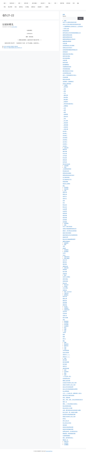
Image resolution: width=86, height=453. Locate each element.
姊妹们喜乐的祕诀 (67, 233)
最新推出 (66, 295)
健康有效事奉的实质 (67, 37)
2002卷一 (65, 131)
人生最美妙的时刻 (67, 169)
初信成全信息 (66, 171)
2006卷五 (65, 139)
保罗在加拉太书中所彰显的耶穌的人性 (72, 33)
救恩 (64, 334)
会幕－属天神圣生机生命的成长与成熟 (72, 410)
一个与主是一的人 (67, 376)
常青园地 (66, 250)
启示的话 (65, 311)
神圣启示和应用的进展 (68, 427)
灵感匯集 (66, 444)
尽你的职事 (65, 77)
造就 (16, 6)
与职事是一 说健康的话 (68, 81)
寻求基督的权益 (66, 68)
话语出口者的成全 (67, 83)
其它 (64, 202)
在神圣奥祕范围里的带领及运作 (70, 49)
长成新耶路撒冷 (66, 435)
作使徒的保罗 (66, 30)
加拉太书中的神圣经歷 (68, 387)
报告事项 (66, 223)
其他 (64, 200)
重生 (64, 185)
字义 (64, 93)
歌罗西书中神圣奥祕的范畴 (69, 414)
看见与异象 (65, 317)
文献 (64, 246)
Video (64, 255)
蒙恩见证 (33, 6)
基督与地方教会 (66, 56)
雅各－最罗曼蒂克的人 (68, 437)
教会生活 (65, 205)
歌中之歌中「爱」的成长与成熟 (70, 412)
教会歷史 (65, 97)
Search (64, 16)
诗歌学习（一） (66, 354)
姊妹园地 (66, 243)
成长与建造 (35, 3)
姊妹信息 (65, 149)
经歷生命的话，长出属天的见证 (70, 431)
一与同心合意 (66, 28)
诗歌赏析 (65, 122)
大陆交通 (65, 60)
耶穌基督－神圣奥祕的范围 (69, 433)
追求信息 (65, 162)
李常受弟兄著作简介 (68, 103)
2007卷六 (65, 142)
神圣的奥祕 (65, 181)
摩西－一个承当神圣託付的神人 (70, 404)
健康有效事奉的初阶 (67, 35)
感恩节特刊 (66, 256)
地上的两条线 (66, 391)
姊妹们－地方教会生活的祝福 (69, 230)
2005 (5, 46)
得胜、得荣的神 (66, 397)
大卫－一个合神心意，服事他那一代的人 (72, 393)
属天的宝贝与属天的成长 (68, 395)
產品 (65, 327)
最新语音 (65, 305)
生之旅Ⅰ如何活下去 (67, 179)
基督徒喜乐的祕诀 (67, 173)
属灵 (65, 244)
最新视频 (65, 302)
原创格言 (65, 269)
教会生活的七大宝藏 (67, 408)
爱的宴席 (66, 321)
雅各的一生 (65, 440)
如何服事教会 (66, 64)
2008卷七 (65, 144)
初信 (64, 89)
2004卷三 (65, 135)
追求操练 (65, 219)
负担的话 (65, 127)
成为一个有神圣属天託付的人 (69, 75)
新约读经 (65, 360)
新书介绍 (65, 296)
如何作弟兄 (65, 62)
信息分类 (44, 3)
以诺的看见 (7, 24)
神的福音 (65, 425)
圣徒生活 (65, 116)
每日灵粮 (8, 46)
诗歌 (5, 6)
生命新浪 (66, 326)
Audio (64, 253)
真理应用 (65, 213)
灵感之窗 (65, 129)
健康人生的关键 (66, 380)
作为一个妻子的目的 (67, 226)
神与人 (64, 338)
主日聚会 (27, 6)
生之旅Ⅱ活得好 (66, 177)
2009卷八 (65, 146)
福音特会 (21, 6)
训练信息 (16, 46)
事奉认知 (65, 192)
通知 (65, 373)
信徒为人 (65, 196)
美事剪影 (65, 114)
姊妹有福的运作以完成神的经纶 (70, 235)
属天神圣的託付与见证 (68, 71)
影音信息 (68, 3)
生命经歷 (65, 209)
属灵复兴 (65, 262)
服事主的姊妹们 (66, 241)
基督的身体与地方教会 (68, 54)
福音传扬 (65, 215)
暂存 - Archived (68, 291)
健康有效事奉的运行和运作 (69, 39)
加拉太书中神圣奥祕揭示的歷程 (70, 389)
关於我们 (66, 443)
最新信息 (65, 300)
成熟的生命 (65, 266)
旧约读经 (65, 364)
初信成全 (66, 187)
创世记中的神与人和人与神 (69, 385)
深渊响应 (65, 106)
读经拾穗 (65, 125)
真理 (64, 110)
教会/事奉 (10, 6)
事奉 (65, 20)
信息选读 (65, 86)
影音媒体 (66, 251)
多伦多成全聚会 (66, 58)
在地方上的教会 (66, 277)
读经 (20, 3)
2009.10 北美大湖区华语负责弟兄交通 (72, 24)
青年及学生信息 (66, 164)
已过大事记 (65, 288)
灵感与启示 (13, 3)
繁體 (64, 14)
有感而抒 (65, 101)
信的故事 (41, 7)
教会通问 (65, 99)
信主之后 (65, 260)
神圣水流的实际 (66, 79)
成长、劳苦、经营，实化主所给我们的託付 (73, 399)
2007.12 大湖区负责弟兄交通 (69, 22)
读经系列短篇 (66, 368)
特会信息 (65, 157)
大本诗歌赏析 (66, 350)
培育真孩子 (65, 52)
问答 (56, 3)
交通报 (46, 6)
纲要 (65, 342)
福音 (6, 3)
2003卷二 (65, 133)
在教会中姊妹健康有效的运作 (69, 228)
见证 (64, 118)
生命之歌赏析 (66, 352)
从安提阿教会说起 (67, 73)
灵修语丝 (65, 273)
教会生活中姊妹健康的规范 (69, 239)
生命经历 (65, 211)
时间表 (65, 286)
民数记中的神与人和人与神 (69, 416)
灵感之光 (65, 315)
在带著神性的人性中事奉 (68, 45)
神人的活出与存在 (67, 423)
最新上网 (65, 298)
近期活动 (65, 290)
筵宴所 (64, 248)
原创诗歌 (66, 189)
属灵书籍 (62, 3)
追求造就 (66, 371)
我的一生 (65, 401)
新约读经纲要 (66, 362)
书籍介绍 (66, 293)
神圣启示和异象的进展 (68, 429)
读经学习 (65, 366)
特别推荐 (12, 46)
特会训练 (66, 324)
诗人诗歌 (65, 120)
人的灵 (64, 332)
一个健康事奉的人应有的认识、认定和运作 (73, 26)
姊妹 (78, 3)
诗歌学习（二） (66, 356)
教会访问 (66, 284)
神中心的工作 (66, 420)
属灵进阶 (65, 264)
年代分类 (65, 153)
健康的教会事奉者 (67, 41)
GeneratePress (49, 451)
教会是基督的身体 (67, 406)
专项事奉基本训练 (67, 66)
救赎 (64, 336)
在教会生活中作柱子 (67, 47)
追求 (65, 370)
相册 (65, 329)
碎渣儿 (64, 418)
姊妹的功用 (65, 237)
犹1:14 (20, 47)
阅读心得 (66, 441)
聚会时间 (66, 344)
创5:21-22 (6, 47)
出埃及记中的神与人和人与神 (69, 382)
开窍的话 (65, 313)
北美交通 (65, 43)
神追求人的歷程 (66, 183)
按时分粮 (27, 3)
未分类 (65, 306)
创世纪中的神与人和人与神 (13, 47)
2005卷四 (65, 137)
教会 (50, 3)
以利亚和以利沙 (66, 378)
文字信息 (65, 155)
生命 (64, 108)
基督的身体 (65, 281)
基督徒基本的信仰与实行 (68, 175)
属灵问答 (65, 95)
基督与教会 (65, 279)
